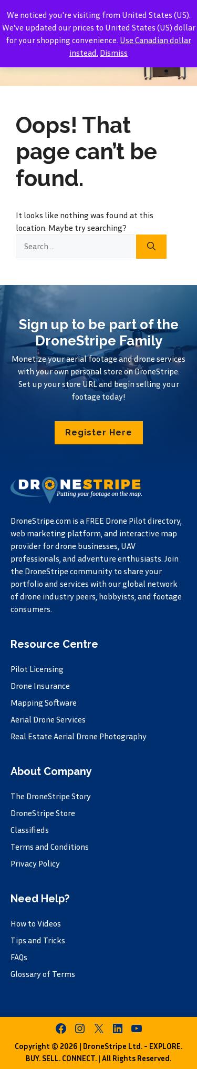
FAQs (19, 957)
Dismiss (114, 52)
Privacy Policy (35, 863)
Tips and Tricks (38, 940)
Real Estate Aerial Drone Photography (79, 736)
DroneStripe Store (43, 813)
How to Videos (36, 923)
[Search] (151, 247)
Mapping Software (44, 702)
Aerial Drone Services (48, 719)
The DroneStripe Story (51, 796)
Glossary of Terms (43, 974)
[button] (99, 432)
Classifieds (30, 829)
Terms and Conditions (50, 846)
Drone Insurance (40, 685)
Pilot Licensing (37, 669)
